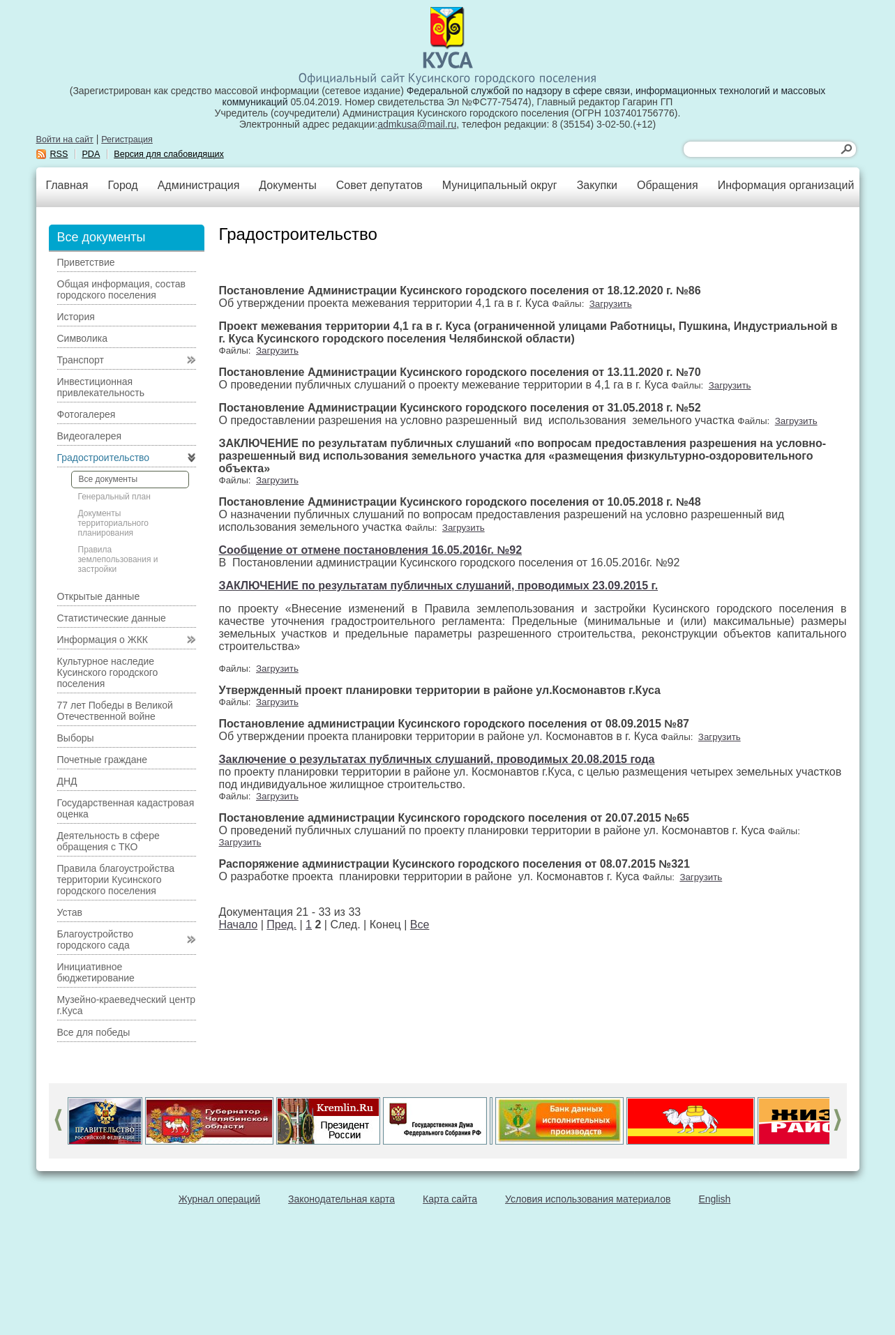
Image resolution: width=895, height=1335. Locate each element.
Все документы (108, 479)
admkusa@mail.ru (416, 124)
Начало (238, 924)
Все (420, 924)
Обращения (667, 185)
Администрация (199, 185)
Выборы (75, 738)
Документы (287, 185)
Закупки (597, 185)
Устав (69, 912)
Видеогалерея (89, 436)
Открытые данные (98, 596)
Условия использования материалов (587, 1199)
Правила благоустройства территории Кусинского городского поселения (116, 879)
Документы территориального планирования (113, 523)
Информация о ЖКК (103, 639)
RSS (59, 154)
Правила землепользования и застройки (118, 559)
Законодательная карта (341, 1199)
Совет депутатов (379, 185)
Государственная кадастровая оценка (126, 808)
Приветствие (86, 262)
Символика (82, 338)
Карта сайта (450, 1199)
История (76, 316)
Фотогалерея (86, 414)
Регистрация (127, 139)
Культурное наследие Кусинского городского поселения (107, 672)
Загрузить (610, 304)
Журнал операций (219, 1199)
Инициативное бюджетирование (96, 972)
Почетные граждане (102, 759)
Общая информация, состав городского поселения (121, 289)
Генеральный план (114, 496)
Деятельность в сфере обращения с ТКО (108, 841)
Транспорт (80, 359)
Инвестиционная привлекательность (100, 387)
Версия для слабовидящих (169, 154)
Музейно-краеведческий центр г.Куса (126, 1005)
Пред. (281, 924)
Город (122, 185)
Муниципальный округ (499, 185)
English (714, 1199)
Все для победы (93, 1032)
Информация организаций (786, 185)
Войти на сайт (64, 139)
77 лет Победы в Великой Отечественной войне (115, 711)
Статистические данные (111, 618)
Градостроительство (103, 457)
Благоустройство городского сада (95, 939)
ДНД (67, 781)
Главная (67, 185)
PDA (91, 154)
